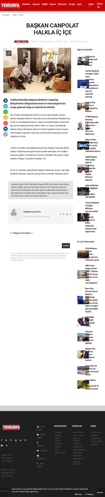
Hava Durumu (78, 432)
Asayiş (72, 4)
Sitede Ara (95, 432)
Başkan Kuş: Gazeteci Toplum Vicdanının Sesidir (90, 354)
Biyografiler (96, 438)
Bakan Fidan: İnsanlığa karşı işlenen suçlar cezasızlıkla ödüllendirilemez (92, 145)
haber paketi (5, 494)
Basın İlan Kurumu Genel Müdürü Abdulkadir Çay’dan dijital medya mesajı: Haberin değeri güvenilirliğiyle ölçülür (91, 300)
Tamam (89, 494)
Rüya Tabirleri (97, 441)
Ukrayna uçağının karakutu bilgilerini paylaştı (89, 337)
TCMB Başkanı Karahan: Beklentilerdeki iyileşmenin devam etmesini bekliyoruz (92, 125)
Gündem (26, 4)
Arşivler (42, 450)
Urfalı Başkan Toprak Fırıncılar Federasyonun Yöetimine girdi (92, 254)
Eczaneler (77, 443)
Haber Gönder (7, 476)
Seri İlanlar (77, 456)
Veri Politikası (6, 461)
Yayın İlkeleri (6, 458)
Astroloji (94, 444)
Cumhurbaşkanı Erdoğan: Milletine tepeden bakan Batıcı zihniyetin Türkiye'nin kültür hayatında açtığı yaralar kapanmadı (92, 217)
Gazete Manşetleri (77, 463)
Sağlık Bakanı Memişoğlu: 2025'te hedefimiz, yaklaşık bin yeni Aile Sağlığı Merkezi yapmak (91, 168)
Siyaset (36, 4)
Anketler (94, 435)
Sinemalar (77, 453)
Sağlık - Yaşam (49, 4)
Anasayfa (6, 15)
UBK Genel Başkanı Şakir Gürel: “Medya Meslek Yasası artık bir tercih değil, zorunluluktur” (91, 274)
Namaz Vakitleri (76, 439)
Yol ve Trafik (78, 435)
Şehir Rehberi (78, 459)
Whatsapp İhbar (8, 473)
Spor (79, 4)
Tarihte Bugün (79, 450)
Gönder (66, 246)
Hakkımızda (6, 455)
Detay (78, 494)
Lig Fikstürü (77, 447)
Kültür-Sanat (60, 453)
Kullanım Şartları (8, 470)
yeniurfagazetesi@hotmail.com (36, 216)
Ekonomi (62, 4)
